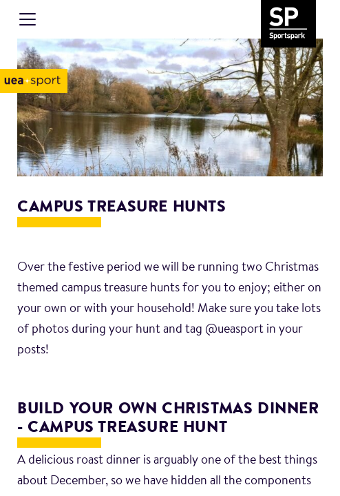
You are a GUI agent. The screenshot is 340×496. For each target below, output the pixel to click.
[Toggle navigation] (27, 19)
